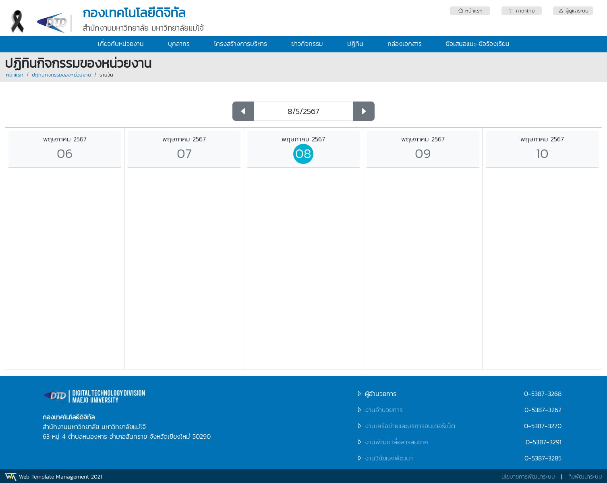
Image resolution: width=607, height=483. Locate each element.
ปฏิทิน (355, 43)
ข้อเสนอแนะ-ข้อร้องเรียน (478, 43)
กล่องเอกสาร (404, 43)
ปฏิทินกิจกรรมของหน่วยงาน (61, 75)
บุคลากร (179, 43)
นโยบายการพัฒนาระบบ (528, 477)
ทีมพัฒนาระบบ (585, 477)
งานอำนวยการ (384, 410)
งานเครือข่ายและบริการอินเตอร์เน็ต (410, 426)
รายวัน (106, 75)
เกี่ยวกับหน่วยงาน (121, 43)
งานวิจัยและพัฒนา (389, 458)
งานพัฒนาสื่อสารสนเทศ (396, 442)
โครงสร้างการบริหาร (240, 43)
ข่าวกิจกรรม (307, 43)
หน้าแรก (14, 75)
